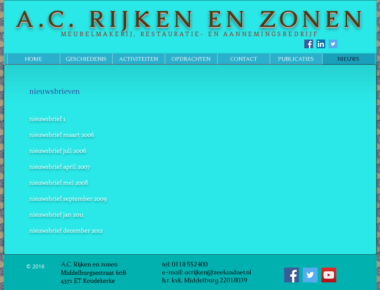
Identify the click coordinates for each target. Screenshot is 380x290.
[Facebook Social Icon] (308, 44)
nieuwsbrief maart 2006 (61, 134)
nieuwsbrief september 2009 (68, 198)
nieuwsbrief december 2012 (66, 230)
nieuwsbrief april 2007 (59, 166)
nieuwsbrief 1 (47, 118)
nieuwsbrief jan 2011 (56, 214)
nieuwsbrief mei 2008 (58, 182)
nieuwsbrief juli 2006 (57, 150)
